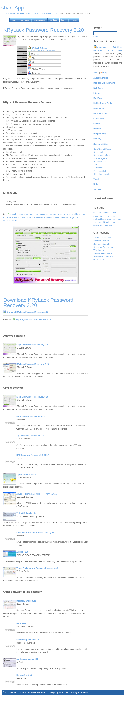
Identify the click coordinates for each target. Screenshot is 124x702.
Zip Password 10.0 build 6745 (30, 436)
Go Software (98, 259)
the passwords (38, 217)
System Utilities (33, 13)
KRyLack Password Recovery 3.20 (32, 345)
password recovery (47, 214)
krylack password (17, 214)
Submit (23, 692)
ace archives (74, 214)
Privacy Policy (41, 692)
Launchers (98, 168)
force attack (14, 217)
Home (96, 73)
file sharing (104, 216)
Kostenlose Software (102, 238)
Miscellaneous (99, 171)
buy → (39, 54)
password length (68, 217)
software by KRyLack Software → (44, 50)
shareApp (14, 692)
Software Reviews (101, 241)
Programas (108, 247)
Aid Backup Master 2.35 (27, 659)
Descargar (97, 247)
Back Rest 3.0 (22, 623)
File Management (101, 158)
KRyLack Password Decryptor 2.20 (32, 364)
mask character (53, 217)
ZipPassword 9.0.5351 (26, 474)
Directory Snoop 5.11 (26, 601)
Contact (30, 692)
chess (113, 216)
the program (62, 214)
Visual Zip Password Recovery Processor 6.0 (37, 568)
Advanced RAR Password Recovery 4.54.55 (36, 494)
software (97, 213)
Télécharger (98, 250)
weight (102, 222)
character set (25, 217)
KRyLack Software (39, 48)
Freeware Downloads (102, 253)
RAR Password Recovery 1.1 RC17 (32, 455)
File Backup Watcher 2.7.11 (29, 640)
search (95, 36)
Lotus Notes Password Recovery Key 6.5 (35, 532)
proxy (95, 216)
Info (95, 165)
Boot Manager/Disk (101, 155)
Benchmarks (98, 152)
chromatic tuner (109, 213)
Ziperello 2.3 (22, 552)
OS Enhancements (101, 174)
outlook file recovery (102, 219)
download (109, 225)
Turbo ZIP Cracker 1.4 (26, 513)
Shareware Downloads (103, 256)
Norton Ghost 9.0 (24, 675)
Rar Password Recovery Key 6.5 (31, 416)
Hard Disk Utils (99, 162)
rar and (15, 220)
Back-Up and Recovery (50, 13)
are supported (32, 214)
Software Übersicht (101, 244)
